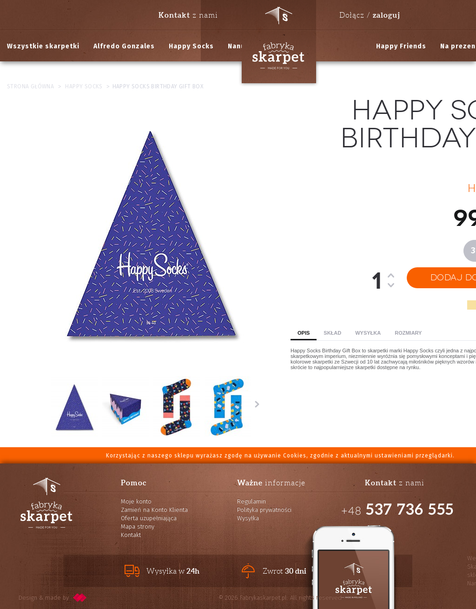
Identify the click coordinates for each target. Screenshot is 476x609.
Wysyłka (368, 333)
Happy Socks (191, 46)
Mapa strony (137, 526)
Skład (332, 333)
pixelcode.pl (80, 598)
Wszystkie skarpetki (43, 46)
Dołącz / (369, 15)
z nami (188, 15)
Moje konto (136, 501)
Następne (257, 404)
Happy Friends (401, 46)
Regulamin (251, 501)
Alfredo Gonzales (124, 46)
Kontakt (131, 534)
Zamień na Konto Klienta (154, 509)
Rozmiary (408, 333)
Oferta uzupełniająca (149, 518)
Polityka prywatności (264, 509)
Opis (304, 333)
